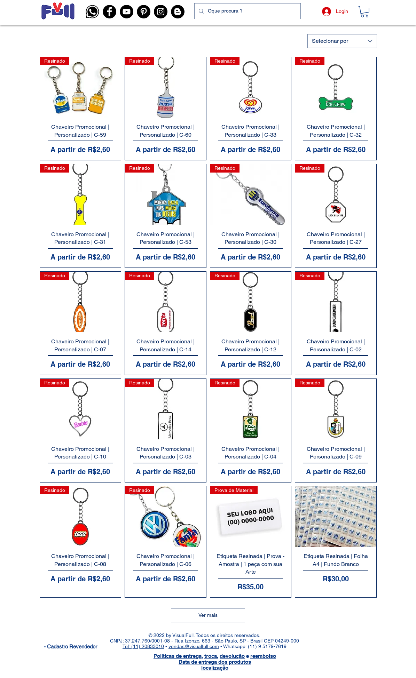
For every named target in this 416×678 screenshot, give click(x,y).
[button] (92, 11)
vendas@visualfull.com (193, 646)
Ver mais (208, 615)
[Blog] (178, 11)
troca (210, 656)
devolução (232, 656)
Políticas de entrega (178, 656)
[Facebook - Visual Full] (109, 11)
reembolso (263, 656)
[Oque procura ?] (247, 11)
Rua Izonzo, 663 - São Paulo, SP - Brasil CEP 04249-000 (236, 641)
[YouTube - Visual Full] (126, 11)
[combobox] (342, 41)
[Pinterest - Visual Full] (143, 11)
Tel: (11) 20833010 (143, 646)
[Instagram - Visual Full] (160, 11)
